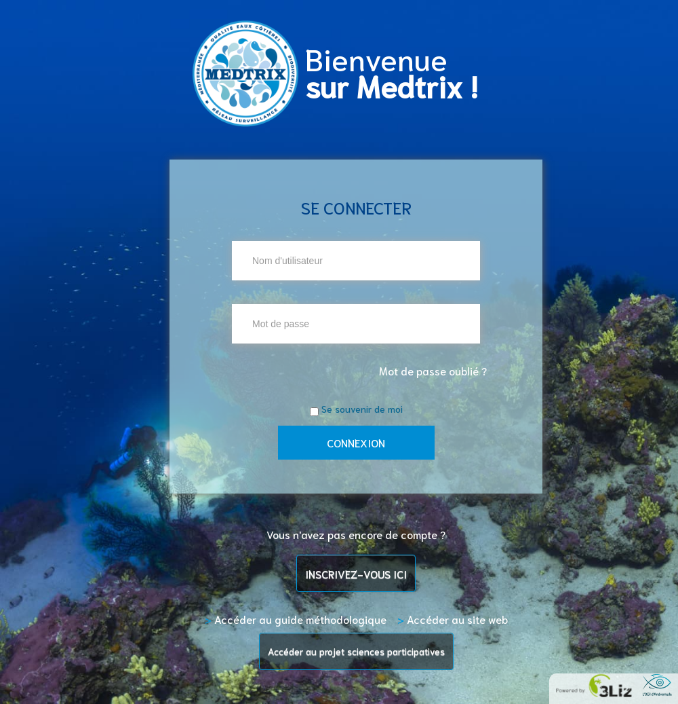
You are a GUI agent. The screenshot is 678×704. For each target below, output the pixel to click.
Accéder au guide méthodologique (295, 619)
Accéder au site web (452, 619)
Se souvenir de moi (362, 409)
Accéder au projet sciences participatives (356, 651)
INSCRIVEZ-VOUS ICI (356, 573)
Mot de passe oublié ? (433, 370)
